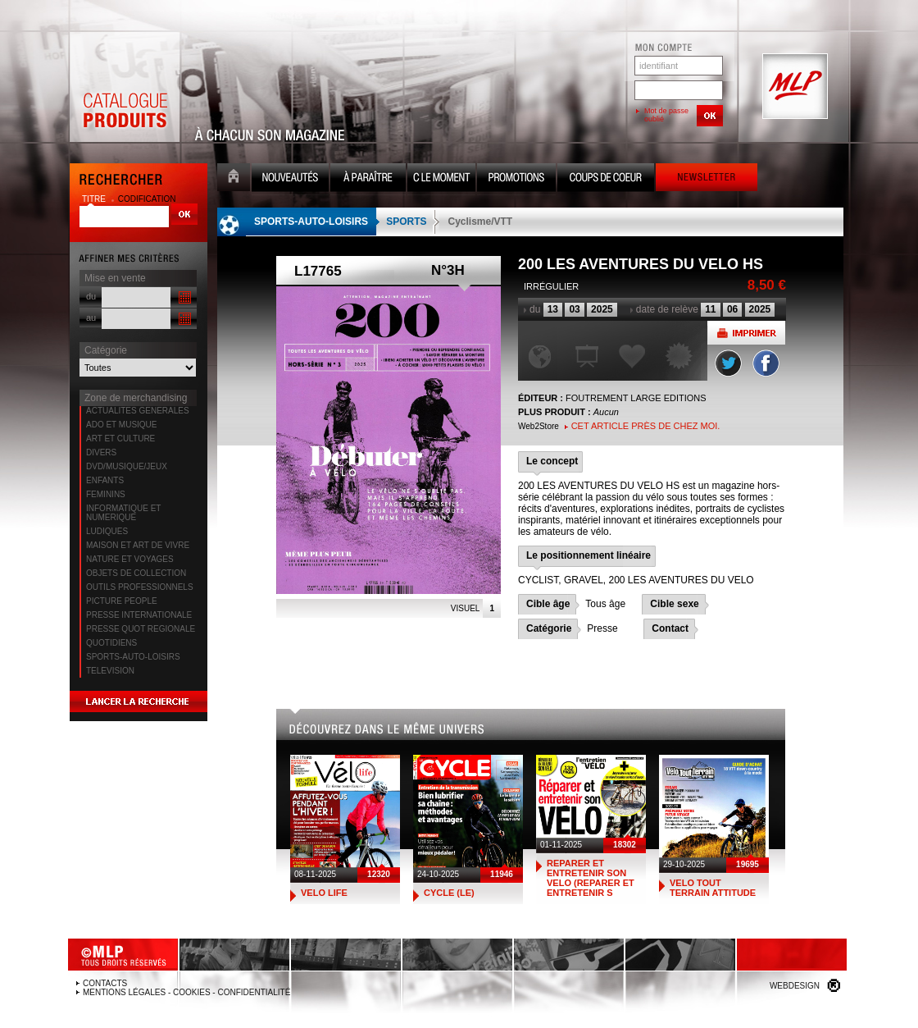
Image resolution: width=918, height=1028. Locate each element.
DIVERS (101, 452)
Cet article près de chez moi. (645, 426)
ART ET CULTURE (120, 438)
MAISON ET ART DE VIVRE (137, 545)
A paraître (368, 179)
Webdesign (795, 985)
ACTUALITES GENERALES (137, 410)
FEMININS (105, 494)
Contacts (105, 983)
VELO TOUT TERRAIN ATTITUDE (713, 888)
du (91, 296)
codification (147, 198)
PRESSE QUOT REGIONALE (140, 628)
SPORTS (406, 221)
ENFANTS (105, 480)
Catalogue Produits (125, 87)
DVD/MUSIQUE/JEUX (126, 466)
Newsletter (706, 179)
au (91, 317)
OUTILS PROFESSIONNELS (139, 587)
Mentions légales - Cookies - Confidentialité (186, 992)
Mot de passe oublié (666, 115)
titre (95, 198)
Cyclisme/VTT (480, 221)
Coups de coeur (605, 179)
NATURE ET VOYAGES (130, 559)
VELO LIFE (324, 893)
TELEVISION (110, 670)
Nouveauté (290, 179)
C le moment (441, 179)
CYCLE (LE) (449, 893)
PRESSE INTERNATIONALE (139, 614)
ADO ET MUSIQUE (121, 424)
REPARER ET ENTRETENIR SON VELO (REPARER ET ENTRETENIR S (590, 878)
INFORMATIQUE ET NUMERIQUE (123, 513)
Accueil (233, 179)
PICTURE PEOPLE (121, 600)
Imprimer (746, 333)
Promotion (516, 179)
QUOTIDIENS (111, 642)
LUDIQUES (107, 531)
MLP (793, 87)
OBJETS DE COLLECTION (136, 573)
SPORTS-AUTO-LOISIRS (133, 656)
